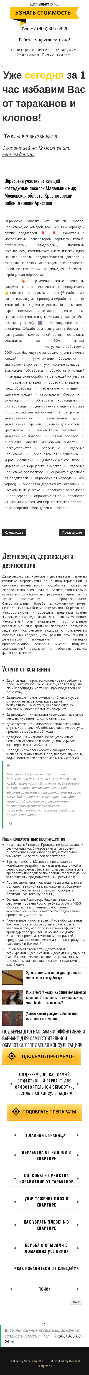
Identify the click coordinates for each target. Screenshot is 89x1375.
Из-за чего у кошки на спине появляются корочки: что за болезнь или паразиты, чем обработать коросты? (56, 997)
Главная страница (46, 1135)
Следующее (14, 532)
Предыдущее (72, 532)
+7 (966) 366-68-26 (50, 28)
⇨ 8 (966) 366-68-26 (37, 136)
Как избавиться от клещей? (46, 1268)
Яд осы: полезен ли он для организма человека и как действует (53, 975)
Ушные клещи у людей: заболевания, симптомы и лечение (52, 1016)
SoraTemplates (34, 1360)
